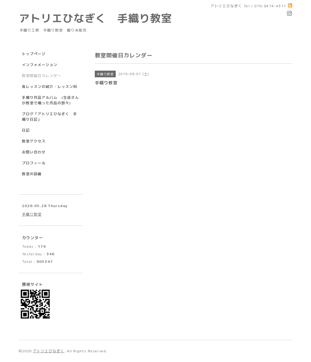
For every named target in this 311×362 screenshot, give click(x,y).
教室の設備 (32, 173)
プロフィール (34, 163)
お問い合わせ (34, 152)
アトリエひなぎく (48, 351)
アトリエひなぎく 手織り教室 (101, 18)
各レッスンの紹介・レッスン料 (49, 86)
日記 (26, 130)
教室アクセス (34, 141)
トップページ (34, 53)
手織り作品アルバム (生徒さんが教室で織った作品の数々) (50, 100)
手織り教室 (32, 214)
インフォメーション (39, 64)
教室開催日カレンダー (41, 75)
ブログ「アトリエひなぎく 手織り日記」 (49, 116)
